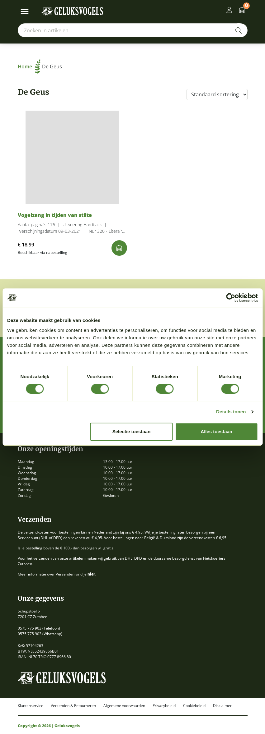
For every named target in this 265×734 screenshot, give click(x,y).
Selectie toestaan (131, 431)
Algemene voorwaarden (124, 706)
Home (29, 66)
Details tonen (231, 411)
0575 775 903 (29, 628)
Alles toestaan (216, 431)
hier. (92, 574)
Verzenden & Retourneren (73, 706)
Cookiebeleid (194, 706)
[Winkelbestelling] (217, 94)
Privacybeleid (164, 706)
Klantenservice (30, 706)
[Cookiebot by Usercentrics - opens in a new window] (230, 297)
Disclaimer (222, 706)
